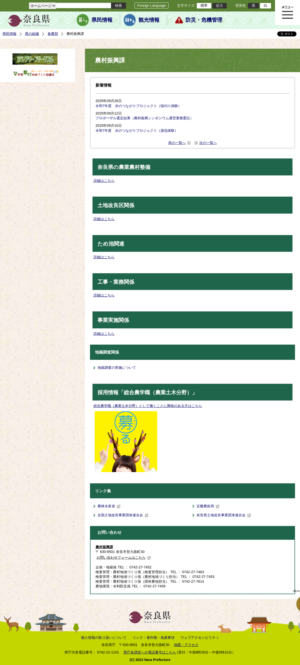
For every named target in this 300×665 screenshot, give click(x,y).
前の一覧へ (177, 143)
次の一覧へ (208, 143)
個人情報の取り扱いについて (103, 638)
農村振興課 (104, 547)
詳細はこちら (104, 181)
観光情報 (149, 20)
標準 (204, 5)
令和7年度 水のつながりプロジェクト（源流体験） (137, 131)
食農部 (53, 34)
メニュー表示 (287, 12)
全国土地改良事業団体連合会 (123, 515)
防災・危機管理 (204, 20)
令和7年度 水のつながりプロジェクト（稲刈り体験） (139, 106)
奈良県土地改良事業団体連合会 (223, 515)
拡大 (219, 5)
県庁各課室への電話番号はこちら (150, 652)
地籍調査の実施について (117, 368)
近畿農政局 (208, 506)
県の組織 (32, 34)
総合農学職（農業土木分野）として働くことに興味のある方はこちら (148, 406)
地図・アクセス (186, 645)
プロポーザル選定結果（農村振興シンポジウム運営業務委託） (145, 118)
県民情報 (102, 20)
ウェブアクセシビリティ (199, 638)
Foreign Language (151, 5)
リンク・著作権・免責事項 (153, 638)
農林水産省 (109, 506)
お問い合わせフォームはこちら (123, 557)
